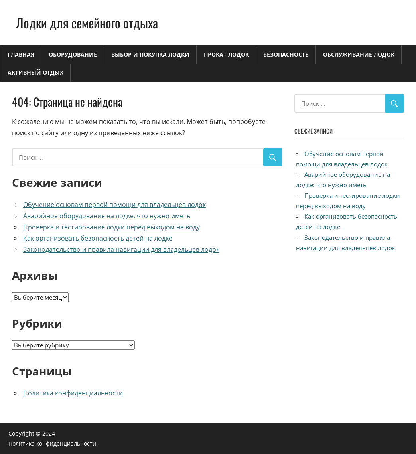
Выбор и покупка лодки (150, 54)
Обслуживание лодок (358, 54)
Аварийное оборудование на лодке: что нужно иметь (106, 215)
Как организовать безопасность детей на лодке (97, 238)
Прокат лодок (226, 54)
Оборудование (73, 54)
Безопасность (286, 54)
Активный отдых (35, 72)
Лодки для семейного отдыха (87, 22)
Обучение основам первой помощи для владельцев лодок (114, 204)
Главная (21, 54)
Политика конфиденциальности (73, 393)
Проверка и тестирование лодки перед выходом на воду (111, 227)
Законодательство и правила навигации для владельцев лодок (121, 249)
